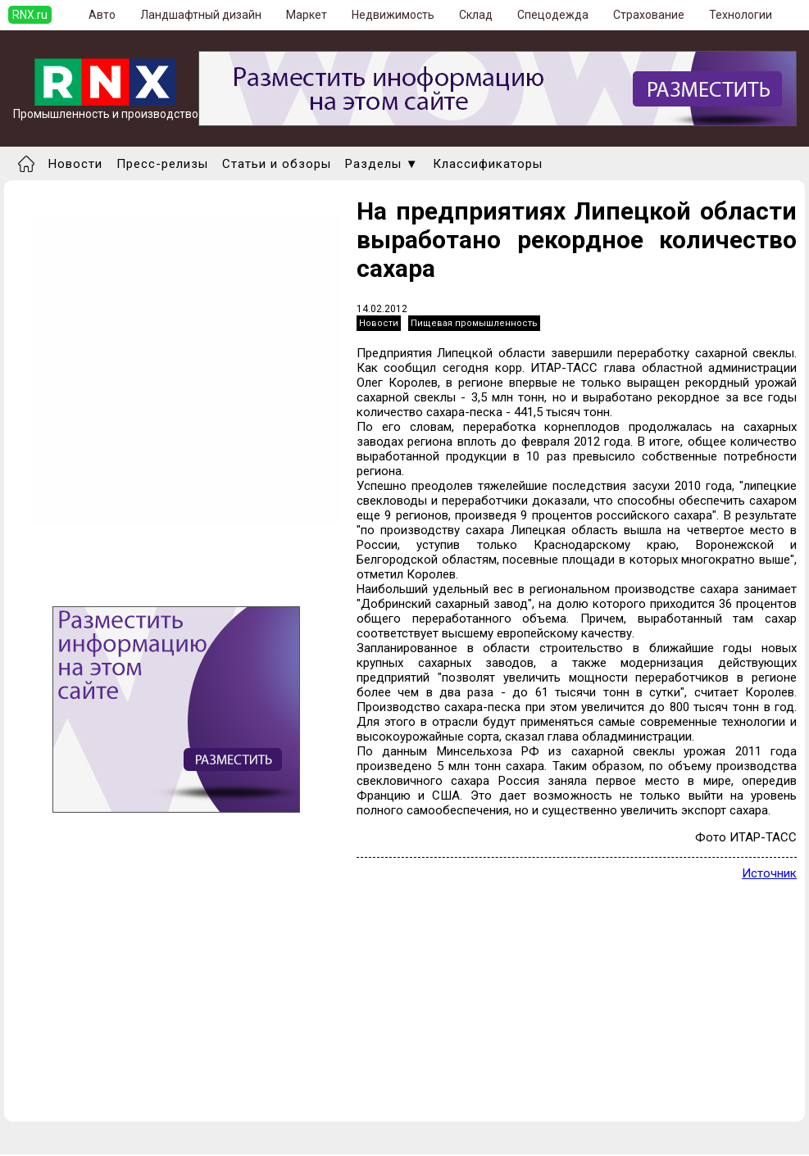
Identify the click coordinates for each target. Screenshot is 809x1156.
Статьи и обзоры (276, 163)
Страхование (648, 14)
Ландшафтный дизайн (200, 14)
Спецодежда (553, 14)
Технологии (740, 14)
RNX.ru (30, 14)
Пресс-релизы (162, 163)
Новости (75, 163)
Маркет (306, 14)
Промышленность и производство (105, 108)
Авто (102, 14)
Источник (769, 873)
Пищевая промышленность (474, 323)
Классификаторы (488, 163)
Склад (476, 14)
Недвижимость (393, 14)
